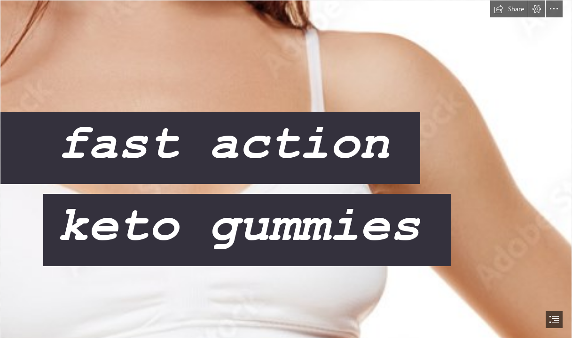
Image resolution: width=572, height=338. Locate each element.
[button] (509, 8)
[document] (286, 169)
